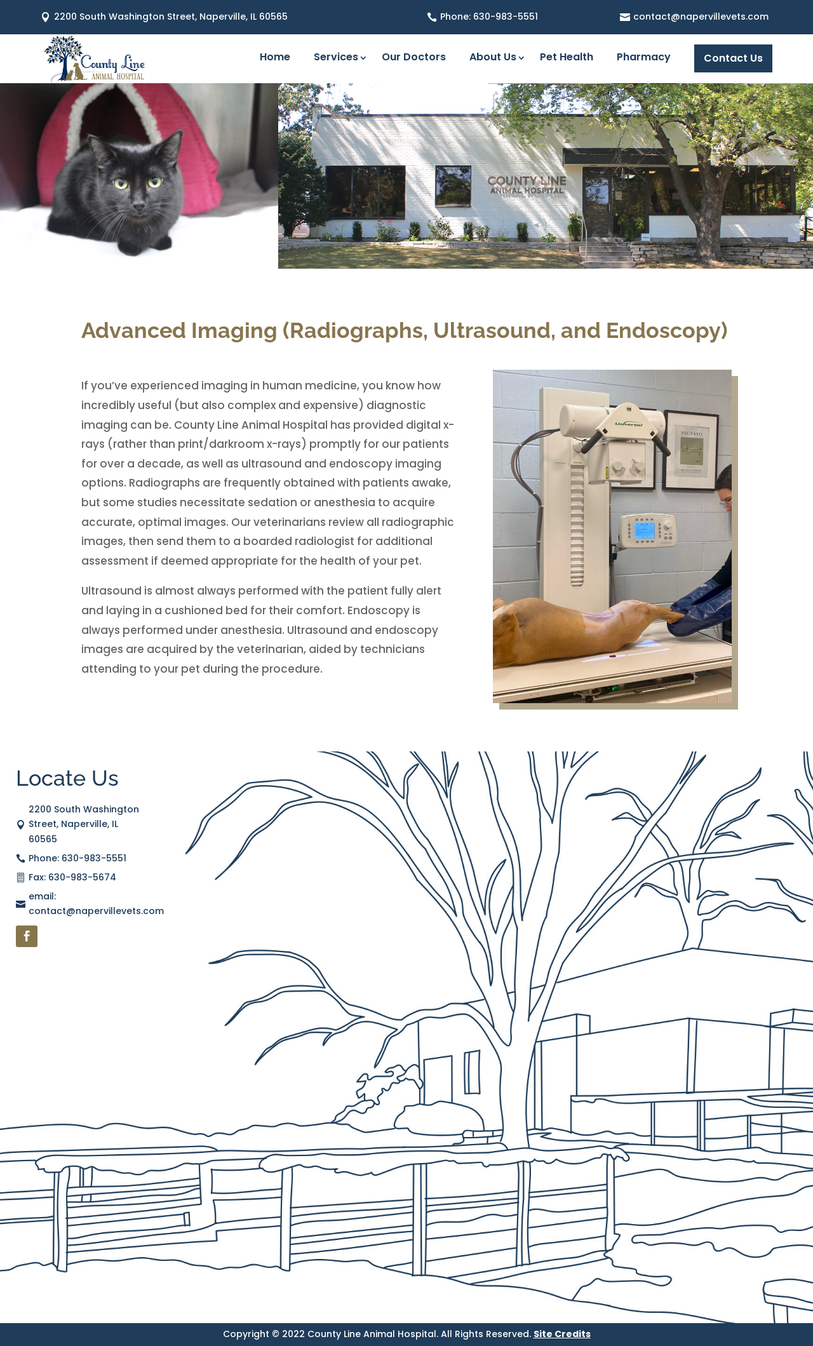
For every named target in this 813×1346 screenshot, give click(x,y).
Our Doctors (414, 58)
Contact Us (733, 58)
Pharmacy (644, 58)
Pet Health (566, 58)
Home (275, 58)
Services (336, 58)
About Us (492, 58)
